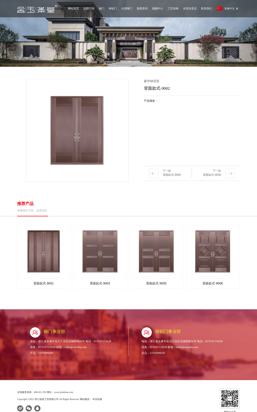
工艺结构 (173, 8)
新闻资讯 (142, 8)
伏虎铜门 (126, 8)
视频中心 (157, 8)
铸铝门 (113, 8)
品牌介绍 (88, 8)
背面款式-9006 (172, 174)
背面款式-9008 (212, 174)
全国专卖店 (190, 8)
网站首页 (73, 8)
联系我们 (206, 8)
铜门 (101, 8)
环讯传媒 (97, 399)
